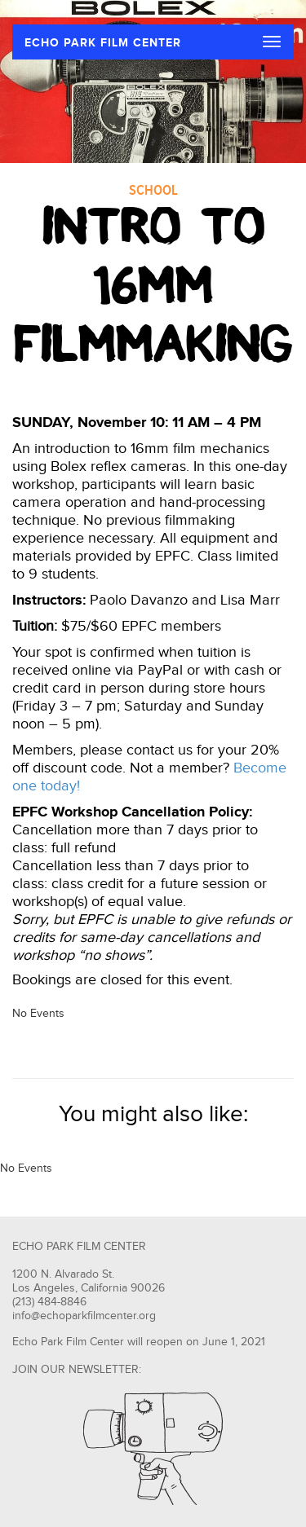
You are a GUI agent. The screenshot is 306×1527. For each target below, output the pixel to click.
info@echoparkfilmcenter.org (84, 1315)
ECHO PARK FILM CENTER (102, 43)
